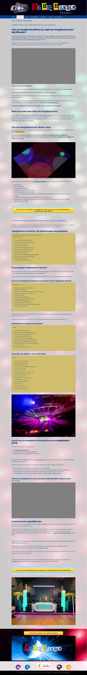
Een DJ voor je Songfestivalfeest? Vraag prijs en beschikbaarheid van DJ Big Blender (43, 570)
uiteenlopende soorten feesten (62, 533)
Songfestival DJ (16, 561)
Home (13, 17)
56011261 (49, 672)
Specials (27, 17)
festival (70, 551)
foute (25, 529)
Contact (51, 17)
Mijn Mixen (44, 17)
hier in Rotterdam (53, 102)
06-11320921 (58, 672)
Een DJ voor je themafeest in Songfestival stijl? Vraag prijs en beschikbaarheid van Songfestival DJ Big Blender (43, 210)
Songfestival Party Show (22, 450)
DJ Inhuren (20, 17)
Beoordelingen (35, 17)
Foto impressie (59, 17)
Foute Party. (40, 460)
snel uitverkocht (67, 89)
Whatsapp (54, 672)
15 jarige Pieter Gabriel (46, 115)
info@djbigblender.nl (66, 672)
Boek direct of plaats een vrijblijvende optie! (43, 633)
